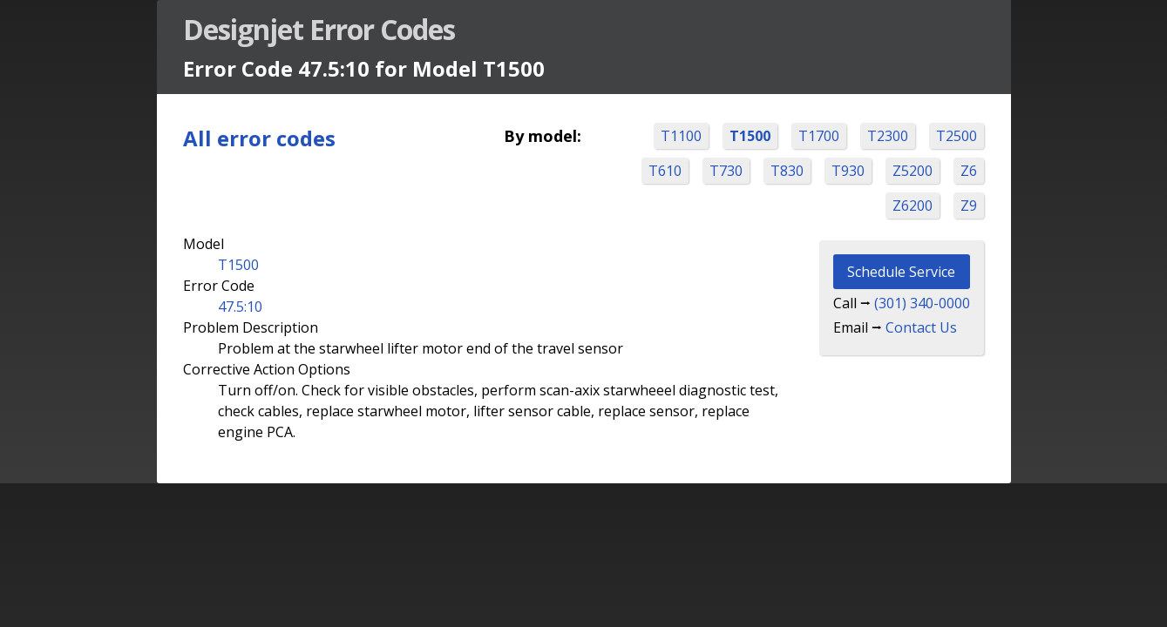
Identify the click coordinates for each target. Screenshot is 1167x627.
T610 (664, 170)
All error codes (261, 138)
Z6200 (912, 205)
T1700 (817, 135)
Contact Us (920, 327)
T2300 (886, 135)
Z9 (968, 205)
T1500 (749, 135)
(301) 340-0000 (921, 303)
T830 (786, 170)
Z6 (968, 170)
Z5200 (912, 170)
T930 (847, 170)
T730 (725, 170)
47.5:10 (242, 306)
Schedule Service (900, 271)
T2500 (955, 135)
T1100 (680, 135)
